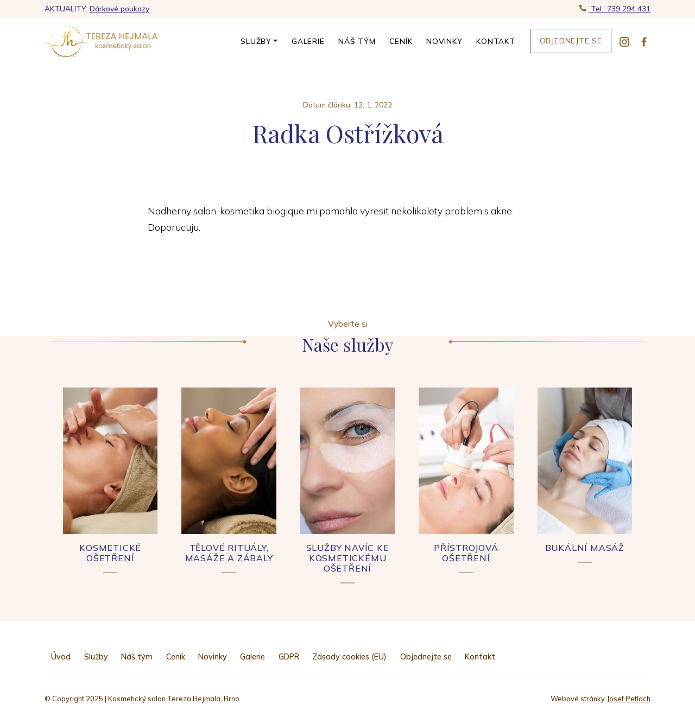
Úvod (61, 657)
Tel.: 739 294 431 (619, 8)
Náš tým (357, 41)
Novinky (444, 41)
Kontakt (495, 41)
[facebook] (643, 41)
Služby (256, 41)
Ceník (400, 41)
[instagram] (624, 41)
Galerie (308, 41)
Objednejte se (571, 40)
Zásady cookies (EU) (349, 657)
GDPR (289, 657)
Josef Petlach (628, 698)
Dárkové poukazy (119, 8)
